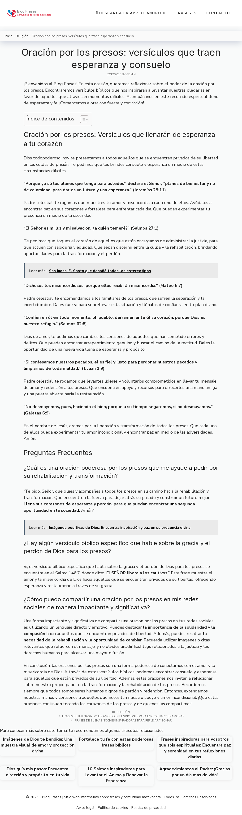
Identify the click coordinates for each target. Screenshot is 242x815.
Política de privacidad (148, 807)
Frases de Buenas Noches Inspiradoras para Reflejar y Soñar (123, 720)
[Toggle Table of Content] (82, 119)
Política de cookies (113, 807)
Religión (22, 36)
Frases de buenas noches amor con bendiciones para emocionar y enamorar (123, 716)
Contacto (218, 13)
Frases (189, 13)
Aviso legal (85, 807)
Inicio (9, 36)
